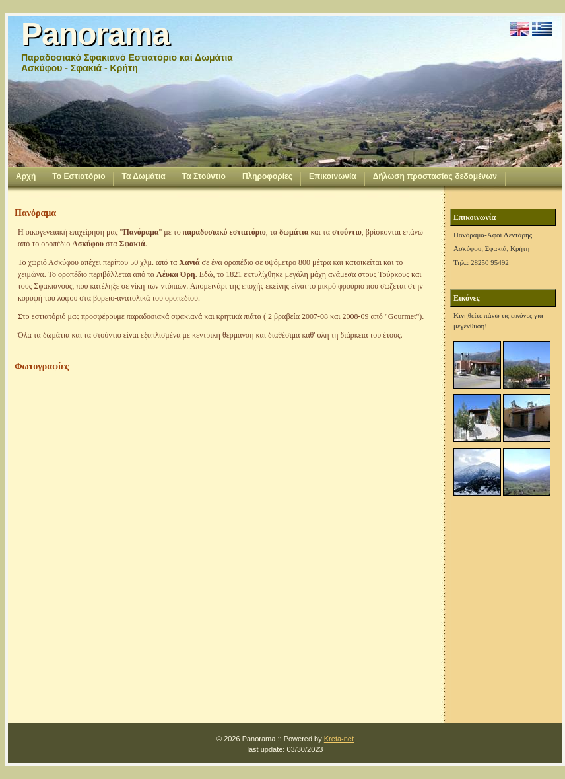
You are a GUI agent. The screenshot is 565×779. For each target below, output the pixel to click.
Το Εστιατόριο (78, 176)
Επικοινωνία (332, 176)
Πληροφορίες (267, 176)
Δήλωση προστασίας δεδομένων (435, 176)
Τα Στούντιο (204, 176)
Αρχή (26, 176)
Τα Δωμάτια (143, 176)
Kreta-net (339, 739)
